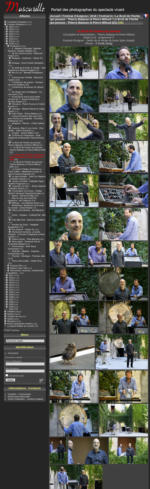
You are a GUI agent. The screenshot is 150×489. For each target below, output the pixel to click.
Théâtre (11, 311)
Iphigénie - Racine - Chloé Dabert (28, 123)
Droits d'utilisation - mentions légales (25, 399)
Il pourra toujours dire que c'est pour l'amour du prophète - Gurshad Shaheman (25, 118)
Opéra (10, 318)
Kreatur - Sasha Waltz (22, 133)
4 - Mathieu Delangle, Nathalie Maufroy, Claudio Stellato (24, 49)
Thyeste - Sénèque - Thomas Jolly (28, 256)
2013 (11, 285)
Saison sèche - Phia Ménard (25, 239)
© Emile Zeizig (103, 43)
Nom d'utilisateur (14, 361)
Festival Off (15, 265)
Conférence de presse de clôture (27, 87)
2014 (11, 282)
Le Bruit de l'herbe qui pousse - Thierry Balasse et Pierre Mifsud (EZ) (27, 157)
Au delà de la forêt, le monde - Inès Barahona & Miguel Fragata (27, 68)
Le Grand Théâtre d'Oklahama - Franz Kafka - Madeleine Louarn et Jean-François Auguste (25, 171)
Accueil (55, 15)
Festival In (15, 46)
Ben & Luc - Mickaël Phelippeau (27, 72)
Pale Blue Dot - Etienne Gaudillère (28, 220)
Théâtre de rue (14, 316)
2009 (11, 294)
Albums (24, 15)
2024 (11, 29)
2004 (11, 306)
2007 (11, 299)
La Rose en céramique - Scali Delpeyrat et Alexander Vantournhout (26, 136)
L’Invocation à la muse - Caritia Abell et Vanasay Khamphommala (25, 192)
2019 (11, 41)
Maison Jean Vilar (18, 268)
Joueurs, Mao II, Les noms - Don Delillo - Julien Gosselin (25, 129)
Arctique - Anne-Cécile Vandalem (28, 63)
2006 (11, 302)
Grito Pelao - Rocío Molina (24, 113)
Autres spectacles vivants (19, 323)
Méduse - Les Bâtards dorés (25, 203)
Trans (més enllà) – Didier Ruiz (27, 261)
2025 (11, 26)
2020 (11, 39)
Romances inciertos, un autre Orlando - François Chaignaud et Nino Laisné (26, 234)
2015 (11, 280)
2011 (11, 289)
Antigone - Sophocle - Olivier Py (27, 58)
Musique (11, 321)
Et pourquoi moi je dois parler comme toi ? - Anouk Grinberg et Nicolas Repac (24, 99)
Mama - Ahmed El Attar (23, 195)
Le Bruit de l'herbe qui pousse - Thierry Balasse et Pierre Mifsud (25, 143)
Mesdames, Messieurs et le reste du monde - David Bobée (26, 206)
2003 (11, 309)
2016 (11, 277)
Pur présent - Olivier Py (23, 229)
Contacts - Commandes (19, 394)
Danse (10, 314)
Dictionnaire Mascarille (19, 396)
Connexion (13, 353)
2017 (11, 275)
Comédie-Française (16, 22)
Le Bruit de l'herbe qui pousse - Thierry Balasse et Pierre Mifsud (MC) (26, 164)
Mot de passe (12, 368)
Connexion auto (15, 375)
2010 (11, 292)
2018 (11, 43)
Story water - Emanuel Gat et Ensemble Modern (24, 242)
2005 (11, 304)
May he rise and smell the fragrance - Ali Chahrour (22, 199)
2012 (11, 287)
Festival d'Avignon (16, 24)
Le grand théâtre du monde (20, 326)
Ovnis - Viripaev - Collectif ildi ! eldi (28, 215)
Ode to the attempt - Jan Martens (28, 210)
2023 (11, 31)
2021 (11, 36)
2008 (11, 297)
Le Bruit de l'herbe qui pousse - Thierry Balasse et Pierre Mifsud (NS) (27, 148)
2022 (11, 34)
